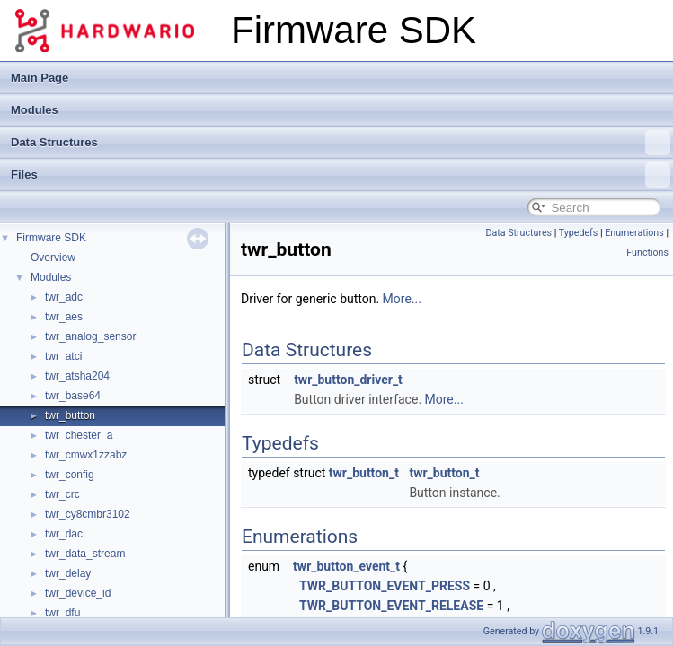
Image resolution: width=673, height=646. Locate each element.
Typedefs (578, 233)
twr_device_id (78, 593)
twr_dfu (62, 613)
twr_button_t (364, 473)
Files (340, 175)
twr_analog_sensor (90, 336)
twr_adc (64, 297)
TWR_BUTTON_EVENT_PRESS (384, 586)
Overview (53, 257)
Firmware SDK (51, 237)
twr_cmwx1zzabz (86, 455)
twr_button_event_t (346, 566)
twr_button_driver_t (348, 379)
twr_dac (64, 534)
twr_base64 (73, 395)
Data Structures (340, 142)
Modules (34, 110)
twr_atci (63, 356)
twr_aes (64, 316)
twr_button (70, 415)
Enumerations (634, 233)
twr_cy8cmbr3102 (87, 514)
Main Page (39, 77)
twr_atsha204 (77, 376)
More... (402, 299)
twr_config (69, 474)
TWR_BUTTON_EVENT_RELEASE (391, 605)
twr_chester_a (78, 435)
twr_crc (62, 494)
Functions (647, 252)
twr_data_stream (85, 553)
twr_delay (68, 573)
